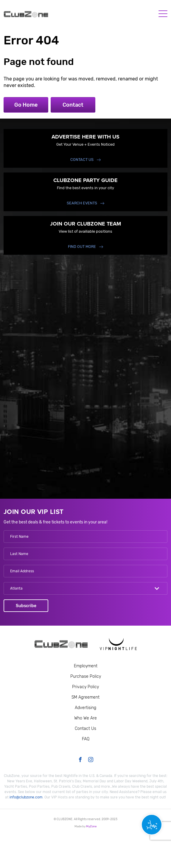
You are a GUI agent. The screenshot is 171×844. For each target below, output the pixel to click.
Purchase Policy (85, 676)
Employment (85, 666)
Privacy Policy (85, 686)
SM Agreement (85, 697)
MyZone (91, 826)
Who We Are (85, 718)
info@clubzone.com (26, 797)
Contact (73, 105)
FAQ (85, 739)
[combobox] (85, 588)
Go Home (26, 105)
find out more (82, 246)
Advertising (85, 707)
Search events (82, 203)
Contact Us (82, 159)
